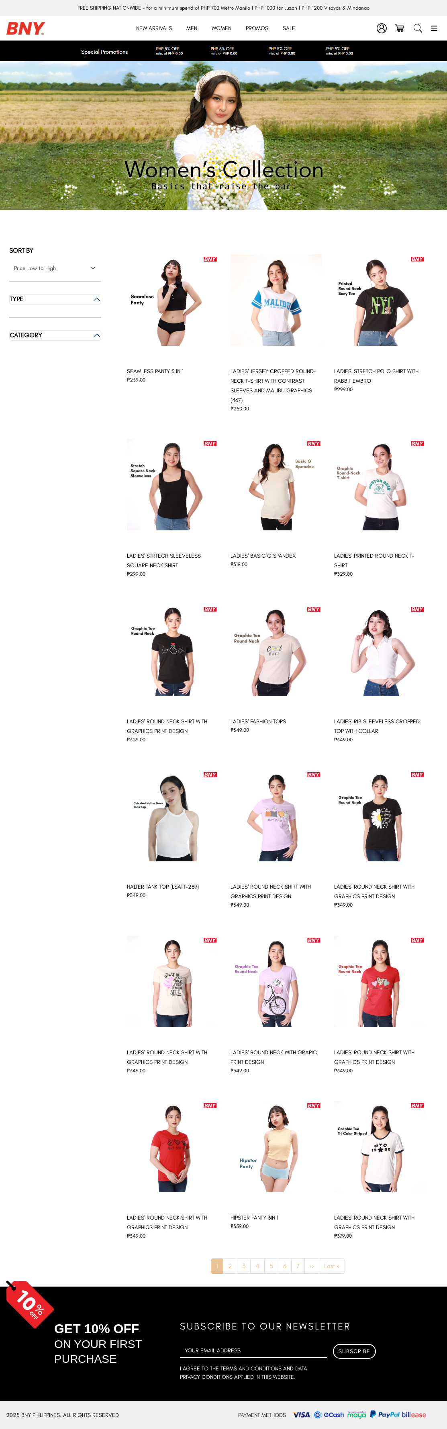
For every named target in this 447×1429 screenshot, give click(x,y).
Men (191, 28)
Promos (257, 28)
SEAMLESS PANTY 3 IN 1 (155, 371)
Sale (289, 28)
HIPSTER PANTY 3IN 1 (254, 1217)
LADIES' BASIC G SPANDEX (263, 555)
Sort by (21, 250)
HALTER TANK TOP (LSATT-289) (163, 886)
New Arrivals (154, 28)
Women (221, 28)
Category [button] (26, 335)
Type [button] (16, 299)
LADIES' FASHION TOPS (258, 721)
